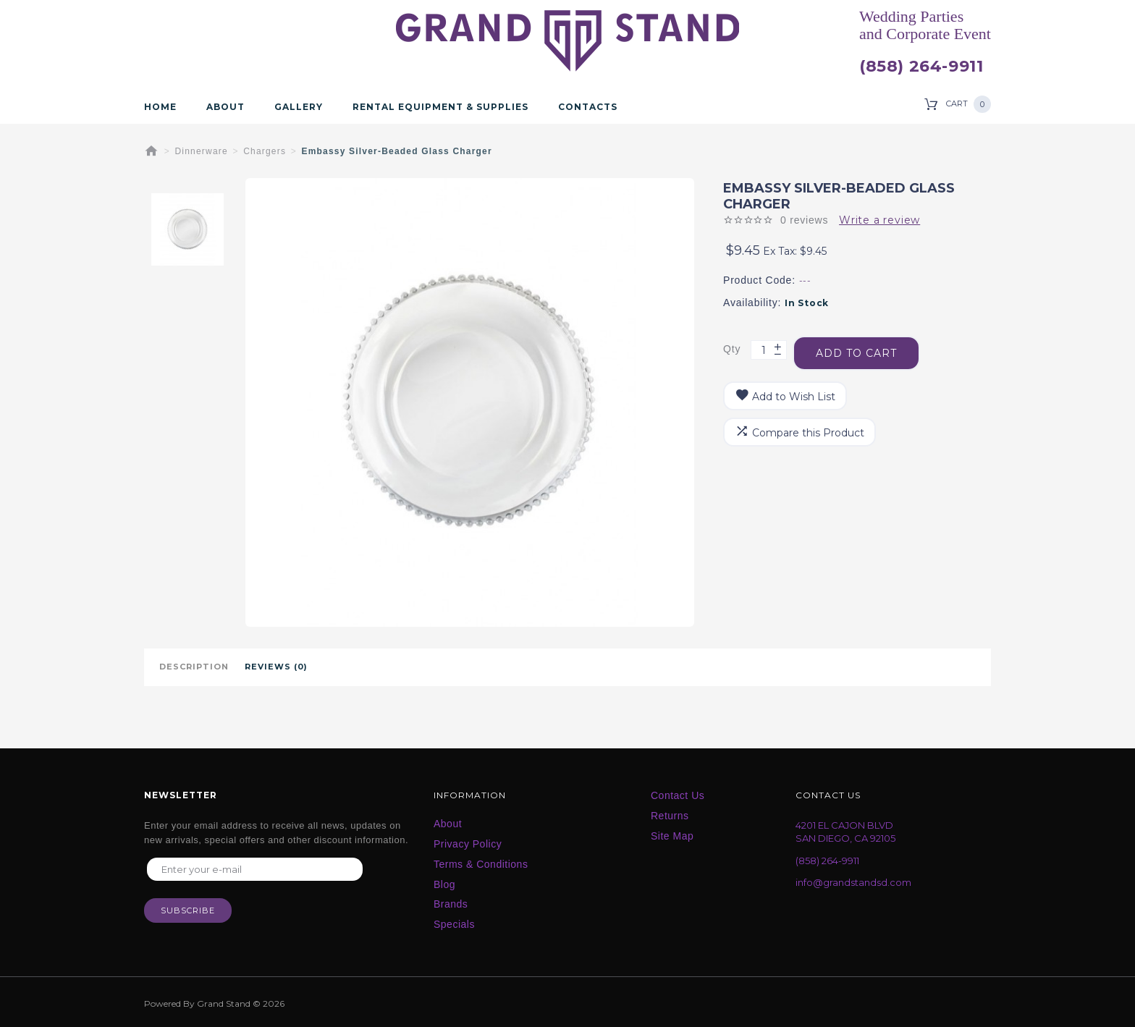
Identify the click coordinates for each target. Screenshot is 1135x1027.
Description (194, 667)
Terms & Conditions (481, 863)
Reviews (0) (276, 667)
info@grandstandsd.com (853, 881)
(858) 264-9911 (921, 66)
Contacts (587, 107)
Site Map (672, 834)
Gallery (298, 107)
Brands (451, 902)
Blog (444, 883)
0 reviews (804, 220)
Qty (732, 345)
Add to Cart (860, 345)
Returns (670, 814)
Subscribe (188, 913)
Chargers (264, 151)
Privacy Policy (468, 842)
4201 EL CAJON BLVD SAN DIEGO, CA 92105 (845, 830)
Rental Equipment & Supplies (440, 107)
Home (160, 107)
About (225, 107)
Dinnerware (201, 151)
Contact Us (677, 794)
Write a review (879, 220)
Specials (454, 923)
